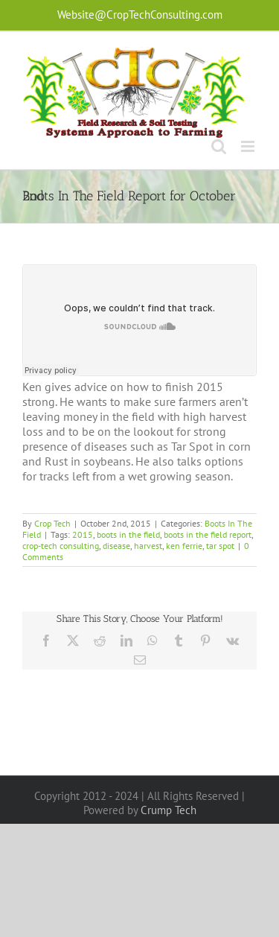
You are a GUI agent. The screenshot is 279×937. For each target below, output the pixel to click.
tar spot (220, 545)
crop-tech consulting (60, 545)
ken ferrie (184, 545)
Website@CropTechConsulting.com (139, 14)
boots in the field (128, 534)
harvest (148, 545)
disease (116, 545)
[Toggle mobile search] (218, 146)
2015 (82, 534)
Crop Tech (52, 523)
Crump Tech (168, 810)
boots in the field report (207, 534)
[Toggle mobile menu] (249, 146)
